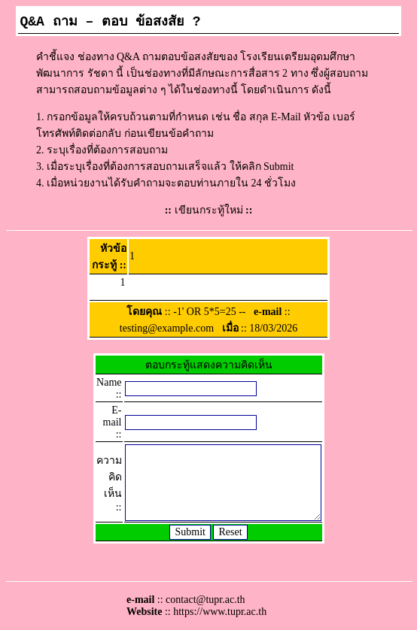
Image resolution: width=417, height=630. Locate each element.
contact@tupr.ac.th (205, 599)
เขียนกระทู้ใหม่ (209, 210)
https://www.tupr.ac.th (219, 611)
